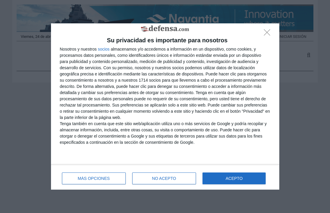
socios (104, 49)
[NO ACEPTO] (268, 34)
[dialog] (165, 106)
